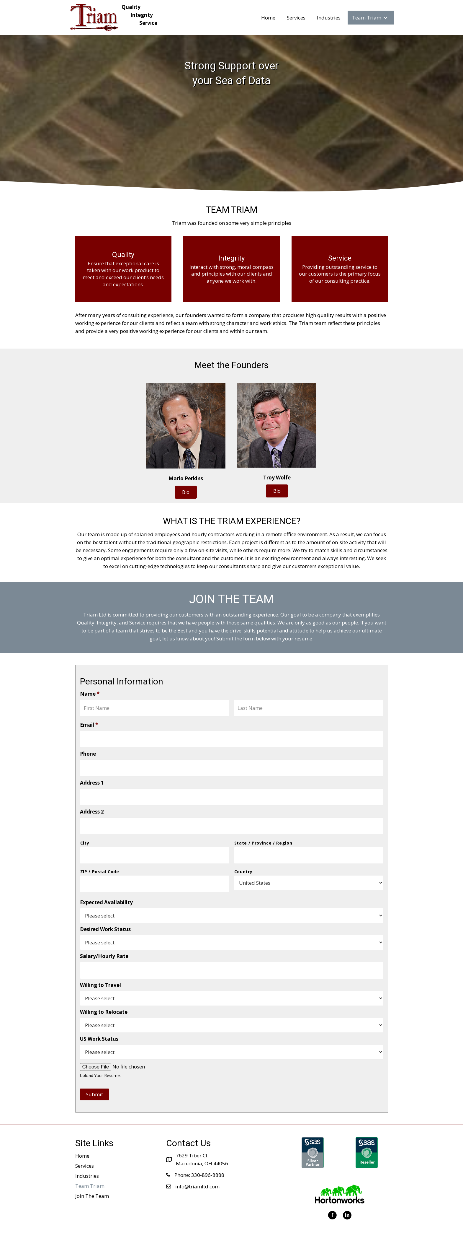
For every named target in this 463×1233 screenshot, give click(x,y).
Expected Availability (106, 887)
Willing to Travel (100, 967)
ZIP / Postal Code (99, 858)
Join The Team (92, 1178)
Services (84, 1148)
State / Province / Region (263, 832)
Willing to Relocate (103, 994)
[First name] (154, 707)
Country (243, 858)
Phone (88, 749)
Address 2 (92, 803)
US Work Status (99, 1021)
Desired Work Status (105, 914)
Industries (87, 1158)
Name (89, 694)
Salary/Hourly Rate (104, 941)
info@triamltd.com (197, 1169)
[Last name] (308, 707)
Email (89, 723)
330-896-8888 (207, 1157)
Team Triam (89, 1168)
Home (82, 1138)
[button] (186, 492)
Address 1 (92, 776)
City (84, 832)
